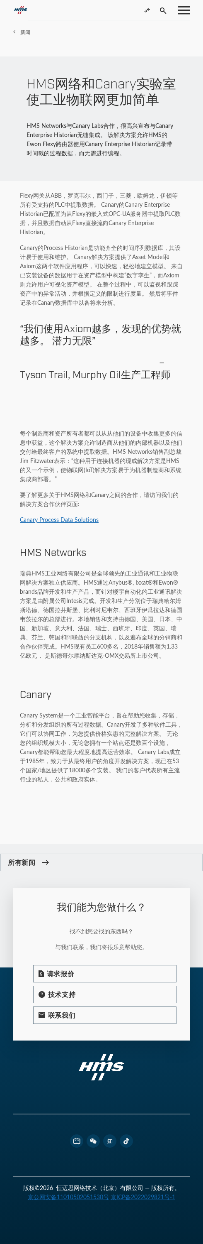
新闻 (25, 32)
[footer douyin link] (126, 1141)
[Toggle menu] (181, 10)
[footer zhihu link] (110, 1141)
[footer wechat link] (93, 1141)
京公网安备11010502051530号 (68, 1197)
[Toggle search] (163, 10)
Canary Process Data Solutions (59, 520)
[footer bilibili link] (76, 1141)
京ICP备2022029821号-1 (143, 1197)
